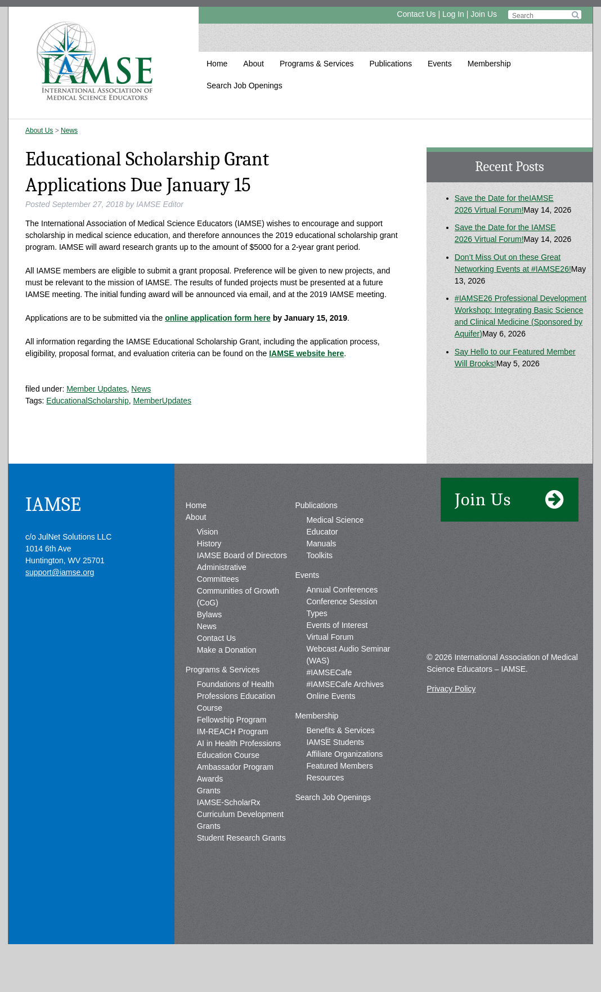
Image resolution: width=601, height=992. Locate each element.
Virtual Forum (329, 672)
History (209, 578)
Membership (489, 63)
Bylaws (209, 649)
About (253, 63)
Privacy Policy (451, 724)
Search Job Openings (244, 85)
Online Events (330, 731)
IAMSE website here (306, 353)
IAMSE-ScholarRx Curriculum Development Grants (240, 849)
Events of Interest (336, 660)
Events (440, 63)
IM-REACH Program (232, 766)
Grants (209, 826)
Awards (210, 814)
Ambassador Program (235, 802)
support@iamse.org (59, 607)
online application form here (217, 317)
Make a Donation (227, 685)
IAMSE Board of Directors (242, 590)
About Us (39, 130)
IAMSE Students (335, 777)
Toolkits (319, 590)
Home (217, 63)
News (69, 130)
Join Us (483, 14)
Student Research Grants (241, 873)
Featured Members (339, 801)
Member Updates (96, 388)
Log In (453, 14)
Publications (390, 63)
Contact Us (416, 14)
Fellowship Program (232, 755)
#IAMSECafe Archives (345, 719)
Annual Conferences (342, 625)
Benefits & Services (340, 765)
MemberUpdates (162, 400)
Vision (207, 567)
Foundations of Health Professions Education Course (236, 731)
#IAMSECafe (329, 707)
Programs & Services (316, 63)
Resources (325, 813)
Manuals (321, 578)
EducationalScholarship (87, 400)
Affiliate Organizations (344, 789)
